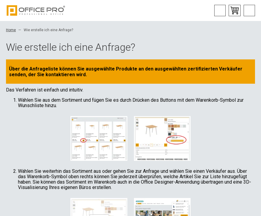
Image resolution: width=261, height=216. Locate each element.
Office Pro (36, 10)
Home (11, 30)
